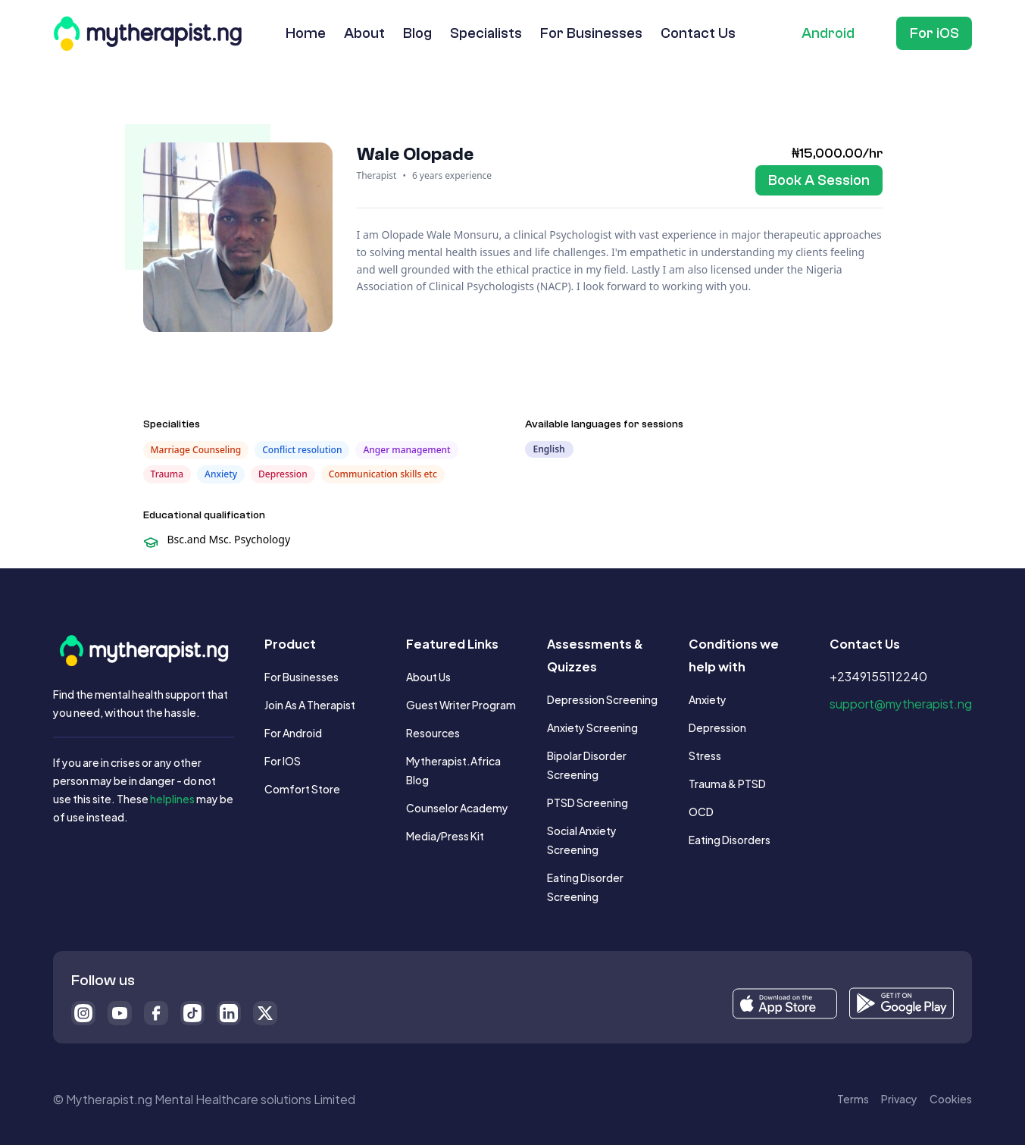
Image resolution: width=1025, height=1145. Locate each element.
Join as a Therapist (309, 704)
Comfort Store (302, 788)
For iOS (282, 760)
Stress (705, 755)
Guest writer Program (461, 704)
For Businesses (301, 676)
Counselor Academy (457, 807)
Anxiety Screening (592, 727)
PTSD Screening (587, 802)
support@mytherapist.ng (901, 703)
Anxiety (708, 699)
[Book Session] (819, 180)
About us (428, 676)
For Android (293, 732)
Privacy (899, 1098)
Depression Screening (602, 699)
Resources (433, 732)
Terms (853, 1098)
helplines (172, 798)
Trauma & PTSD (727, 783)
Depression (717, 727)
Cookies (951, 1098)
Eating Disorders (729, 839)
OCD (701, 811)
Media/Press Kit (445, 835)
